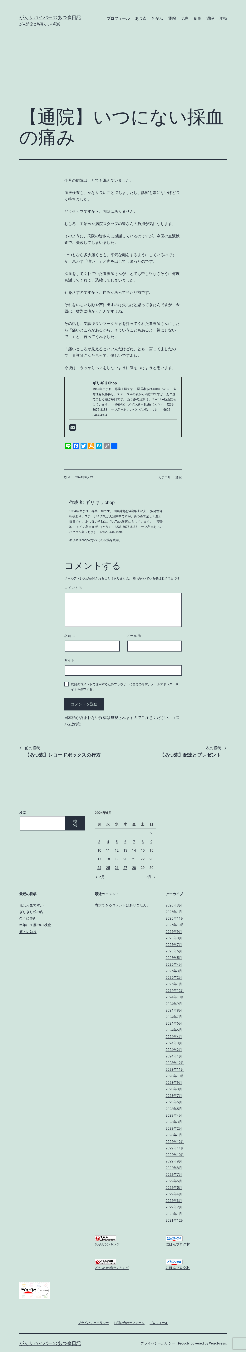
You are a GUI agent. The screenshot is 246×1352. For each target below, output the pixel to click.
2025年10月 (175, 925)
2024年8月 (174, 1010)
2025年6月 (174, 951)
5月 (100, 877)
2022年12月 (175, 1142)
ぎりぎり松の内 (31, 912)
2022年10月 (175, 1155)
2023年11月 (175, 1069)
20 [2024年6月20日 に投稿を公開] (125, 859)
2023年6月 (174, 1102)
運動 (223, 18)
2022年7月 (174, 1174)
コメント (73, 588)
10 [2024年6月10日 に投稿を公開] (99, 850)
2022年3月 (174, 1201)
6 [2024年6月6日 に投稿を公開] (125, 842)
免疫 (185, 18)
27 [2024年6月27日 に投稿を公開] (125, 868)
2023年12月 (175, 1063)
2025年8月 (174, 938)
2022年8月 (174, 1168)
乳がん (157, 18)
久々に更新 (28, 918)
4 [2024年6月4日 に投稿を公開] (108, 842)
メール (134, 636)
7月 (151, 877)
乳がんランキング (107, 1244)
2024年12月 (175, 991)
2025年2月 (174, 977)
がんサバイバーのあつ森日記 (50, 17)
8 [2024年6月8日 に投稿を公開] (143, 842)
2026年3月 (174, 905)
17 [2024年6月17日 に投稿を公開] (99, 859)
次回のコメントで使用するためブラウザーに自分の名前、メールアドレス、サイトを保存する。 (125, 687)
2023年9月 (174, 1082)
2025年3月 (174, 971)
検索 (22, 813)
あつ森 (140, 18)
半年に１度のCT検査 (35, 925)
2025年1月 (174, 984)
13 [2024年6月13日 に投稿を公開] (125, 850)
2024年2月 (174, 1050)
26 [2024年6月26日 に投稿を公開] (117, 868)
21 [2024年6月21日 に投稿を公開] (134, 859)
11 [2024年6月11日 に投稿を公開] (108, 850)
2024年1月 (174, 1056)
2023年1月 (174, 1135)
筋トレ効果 (28, 932)
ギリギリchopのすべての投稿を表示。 (95, 540)
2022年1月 (174, 1214)
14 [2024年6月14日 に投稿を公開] (134, 850)
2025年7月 (174, 945)
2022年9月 (174, 1161)
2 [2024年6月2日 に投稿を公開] (151, 833)
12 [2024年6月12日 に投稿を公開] (117, 850)
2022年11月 (175, 1148)
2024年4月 (174, 1037)
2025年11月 (175, 918)
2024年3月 (174, 1043)
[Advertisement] (123, 72)
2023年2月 (174, 1128)
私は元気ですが (31, 905)
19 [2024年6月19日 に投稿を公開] (117, 859)
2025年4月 (174, 964)
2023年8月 (174, 1089)
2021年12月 (175, 1220)
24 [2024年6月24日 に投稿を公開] (99, 868)
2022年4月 (174, 1194)
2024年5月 (174, 1030)
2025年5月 (174, 958)
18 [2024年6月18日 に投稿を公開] (108, 859)
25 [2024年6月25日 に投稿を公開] (108, 868)
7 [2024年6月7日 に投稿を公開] (134, 842)
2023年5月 (174, 1109)
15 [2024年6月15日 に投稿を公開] (143, 850)
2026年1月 (174, 912)
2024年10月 (175, 997)
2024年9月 (174, 1004)
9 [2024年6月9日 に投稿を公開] (151, 842)
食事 (197, 18)
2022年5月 (174, 1188)
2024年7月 (174, 1017)
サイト (69, 660)
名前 (70, 636)
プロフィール (118, 18)
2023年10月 (175, 1076)
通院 (172, 18)
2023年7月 (174, 1096)
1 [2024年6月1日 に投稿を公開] (143, 833)
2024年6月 (174, 1023)
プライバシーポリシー (157, 1343)
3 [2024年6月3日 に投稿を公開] (99, 842)
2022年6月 (174, 1181)
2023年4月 (174, 1115)
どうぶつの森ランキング (112, 1268)
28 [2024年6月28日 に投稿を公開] (134, 868)
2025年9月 (174, 932)
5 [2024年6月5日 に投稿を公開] (117, 842)
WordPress (217, 1343)
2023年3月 (174, 1122)
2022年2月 (174, 1207)
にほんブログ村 (178, 1244)
